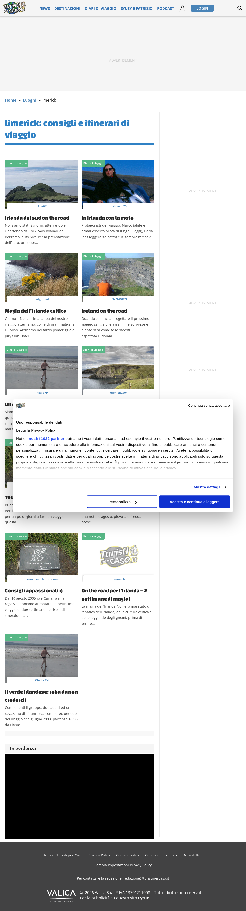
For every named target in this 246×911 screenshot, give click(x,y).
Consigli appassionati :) (34, 590)
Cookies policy (127, 855)
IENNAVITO (118, 299)
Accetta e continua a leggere (194, 502)
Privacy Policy (99, 855)
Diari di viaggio (98, 8)
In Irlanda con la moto (108, 218)
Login (187, 8)
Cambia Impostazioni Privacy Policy (123, 865)
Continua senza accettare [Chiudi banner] (209, 406)
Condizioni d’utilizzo (161, 855)
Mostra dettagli (207, 487)
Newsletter (193, 855)
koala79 (42, 393)
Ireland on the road (104, 311)
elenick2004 (119, 393)
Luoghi (29, 100)
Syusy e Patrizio (129, 8)
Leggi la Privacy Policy (36, 430)
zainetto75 (119, 206)
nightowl (42, 299)
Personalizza (122, 502)
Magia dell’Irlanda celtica (35, 311)
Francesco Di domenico (42, 579)
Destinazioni (71, 8)
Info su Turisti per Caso (63, 855)
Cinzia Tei (42, 680)
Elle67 (42, 206)
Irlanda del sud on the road (37, 218)
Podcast (153, 8)
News (51, 8)
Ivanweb (119, 579)
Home (10, 100)
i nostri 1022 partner (45, 438)
